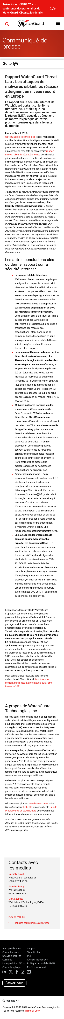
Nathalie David (16, 874)
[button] (58, 23)
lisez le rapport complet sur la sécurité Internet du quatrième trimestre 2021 (28, 683)
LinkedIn (27, 807)
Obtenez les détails (31, 12)
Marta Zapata (16, 898)
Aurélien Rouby (16, 886)
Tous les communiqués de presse (31, 923)
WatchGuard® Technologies (20, 136)
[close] (53, 8)
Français (10, 1000)
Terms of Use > (32, 1010)
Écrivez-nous (14, 983)
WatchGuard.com (38, 803)
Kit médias (19, 916)
